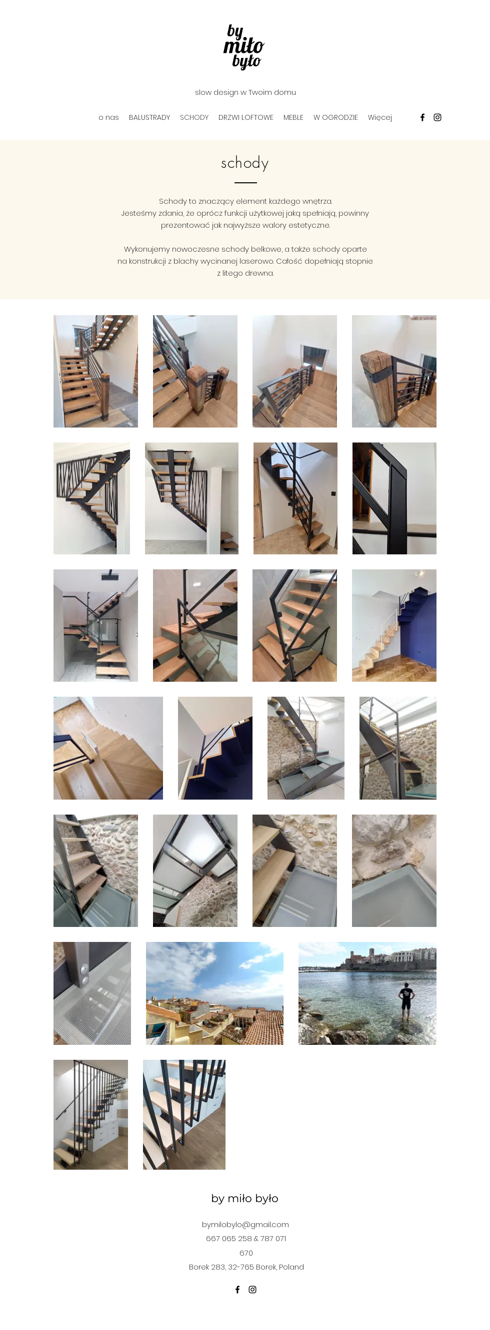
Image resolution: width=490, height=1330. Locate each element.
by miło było (244, 1198)
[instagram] (437, 117)
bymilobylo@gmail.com (245, 1224)
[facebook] (423, 117)
